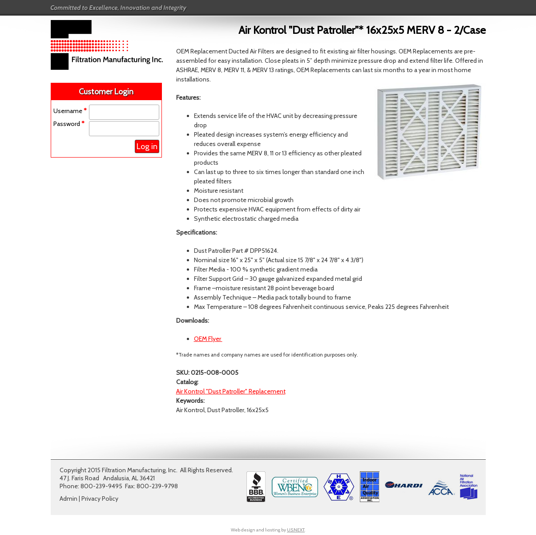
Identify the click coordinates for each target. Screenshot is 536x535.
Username (70, 111)
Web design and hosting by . (268, 530)
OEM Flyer (208, 339)
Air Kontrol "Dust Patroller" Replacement (231, 391)
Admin (68, 498)
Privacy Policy (99, 498)
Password (69, 124)
